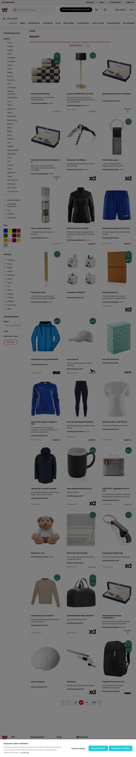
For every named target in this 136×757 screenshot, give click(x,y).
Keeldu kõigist (98, 748)
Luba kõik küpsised (120, 748)
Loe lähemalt (24, 752)
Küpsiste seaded (78, 748)
